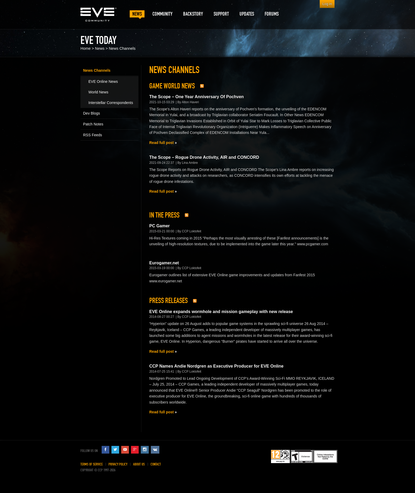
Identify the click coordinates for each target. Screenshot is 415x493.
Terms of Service (91, 464)
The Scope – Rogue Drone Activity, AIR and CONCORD (204, 157)
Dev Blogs (91, 113)
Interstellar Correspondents (110, 103)
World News (98, 92)
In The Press (164, 215)
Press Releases (168, 300)
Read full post (161, 143)
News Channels (122, 48)
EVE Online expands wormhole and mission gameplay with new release (221, 311)
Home (85, 48)
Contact (156, 464)
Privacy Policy (118, 464)
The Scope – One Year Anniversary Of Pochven (196, 96)
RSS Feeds (92, 135)
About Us (139, 464)
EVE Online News (103, 81)
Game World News (172, 86)
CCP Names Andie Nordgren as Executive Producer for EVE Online (216, 366)
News (100, 48)
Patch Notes (93, 124)
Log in (327, 4)
